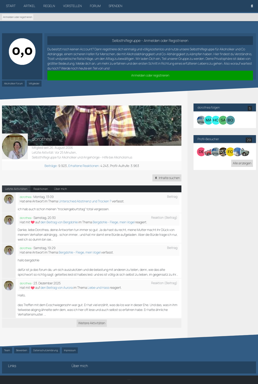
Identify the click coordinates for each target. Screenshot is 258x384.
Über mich (60, 189)
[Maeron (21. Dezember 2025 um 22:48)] (237, 152)
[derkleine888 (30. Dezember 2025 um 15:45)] (201, 152)
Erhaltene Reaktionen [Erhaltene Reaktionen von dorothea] (83, 166)
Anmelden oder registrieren (17, 17)
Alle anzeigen (242, 163)
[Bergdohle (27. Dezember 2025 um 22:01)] (216, 152)
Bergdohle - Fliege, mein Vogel (114, 222)
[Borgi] (230, 120)
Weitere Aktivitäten (91, 323)
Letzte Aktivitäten (16, 189)
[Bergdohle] (201, 120)
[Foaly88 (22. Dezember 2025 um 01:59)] (230, 152)
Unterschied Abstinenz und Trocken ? (85, 201)
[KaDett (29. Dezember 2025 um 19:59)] (208, 152)
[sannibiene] (223, 120)
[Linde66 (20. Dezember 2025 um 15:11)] (245, 152)
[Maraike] (208, 120)
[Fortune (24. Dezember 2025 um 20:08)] (223, 152)
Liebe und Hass (98, 287)
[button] (166, 178)
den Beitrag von (59, 222)
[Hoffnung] (216, 120)
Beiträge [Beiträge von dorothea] (51, 166)
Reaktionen (40, 189)
